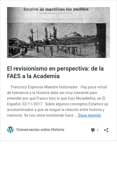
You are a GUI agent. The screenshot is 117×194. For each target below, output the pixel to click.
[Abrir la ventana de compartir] (106, 128)
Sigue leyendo (89, 115)
